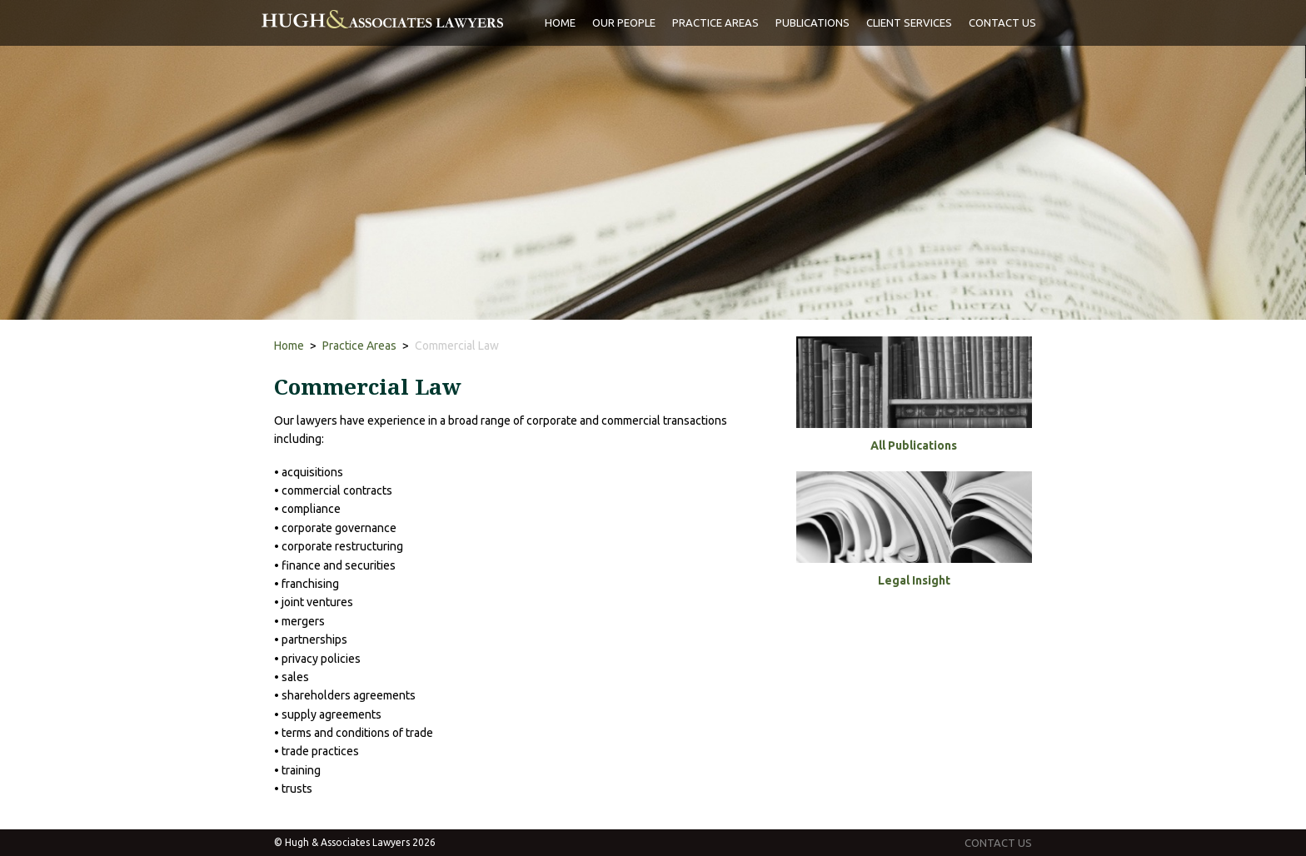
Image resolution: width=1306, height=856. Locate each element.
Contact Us (1002, 22)
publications (812, 22)
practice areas (715, 22)
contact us (998, 843)
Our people (623, 22)
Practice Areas (359, 345)
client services (909, 22)
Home (560, 22)
